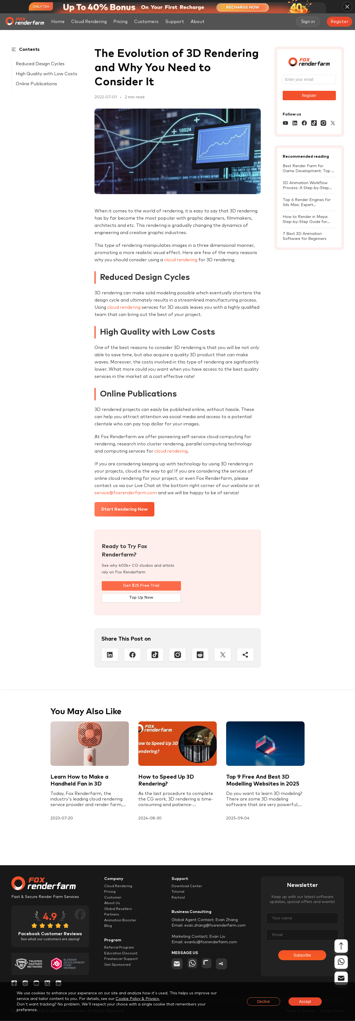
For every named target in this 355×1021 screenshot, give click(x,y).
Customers (146, 21)
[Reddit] (200, 655)
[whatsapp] (193, 966)
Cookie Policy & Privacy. (138, 999)
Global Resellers (119, 912)
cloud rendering (180, 260)
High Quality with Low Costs (46, 74)
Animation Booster (121, 925)
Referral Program (120, 954)
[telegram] (225, 966)
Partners (112, 919)
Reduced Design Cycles (40, 64)
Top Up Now (141, 598)
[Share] (245, 655)
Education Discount (122, 960)
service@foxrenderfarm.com (126, 493)
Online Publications (36, 84)
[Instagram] (177, 655)
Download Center (188, 887)
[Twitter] (222, 655)
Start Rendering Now (124, 509)
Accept (305, 1001)
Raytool (179, 900)
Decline (263, 1001)
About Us (113, 906)
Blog (108, 932)
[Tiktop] (155, 655)
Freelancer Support (122, 967)
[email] (177, 966)
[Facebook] (132, 655)
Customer (113, 900)
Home (58, 21)
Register (339, 21)
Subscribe (302, 957)
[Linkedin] (109, 655)
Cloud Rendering (89, 21)
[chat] (209, 966)
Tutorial (179, 893)
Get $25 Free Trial (141, 586)
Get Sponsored (118, 973)
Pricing (120, 21)
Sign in (308, 21)
